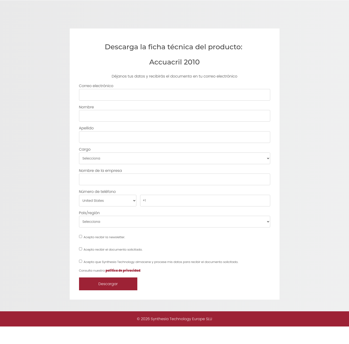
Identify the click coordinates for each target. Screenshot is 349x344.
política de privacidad (123, 288)
